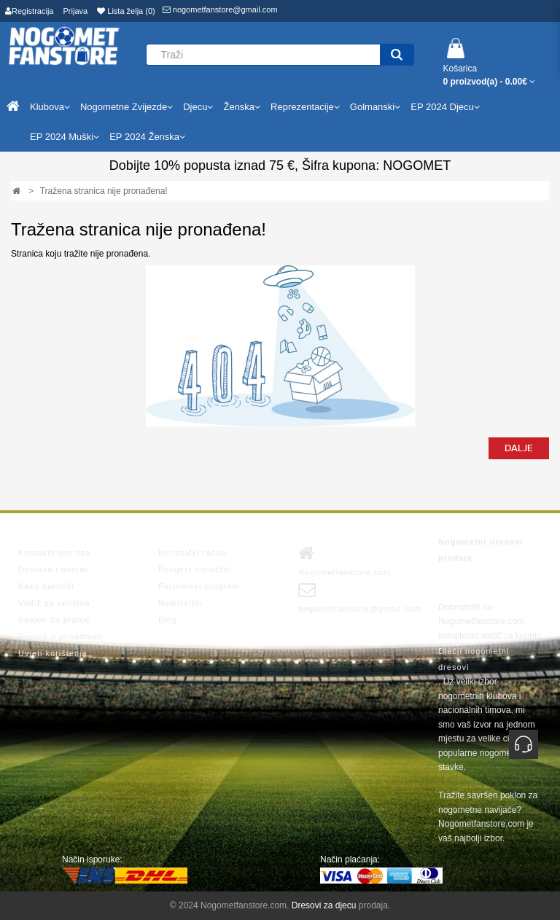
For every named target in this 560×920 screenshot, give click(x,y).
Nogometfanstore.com (344, 561)
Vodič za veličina (54, 603)
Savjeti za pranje (54, 619)
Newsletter (180, 603)
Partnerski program (199, 586)
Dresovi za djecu (324, 905)
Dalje (519, 448)
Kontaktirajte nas (54, 552)
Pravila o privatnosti (61, 636)
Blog (167, 619)
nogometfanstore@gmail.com (220, 9)
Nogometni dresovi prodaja (481, 549)
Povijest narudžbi (195, 569)
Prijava (75, 11)
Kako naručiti (46, 586)
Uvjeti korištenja (53, 653)
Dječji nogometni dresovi (473, 659)
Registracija (29, 11)
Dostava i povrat (53, 569)
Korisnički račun (192, 552)
